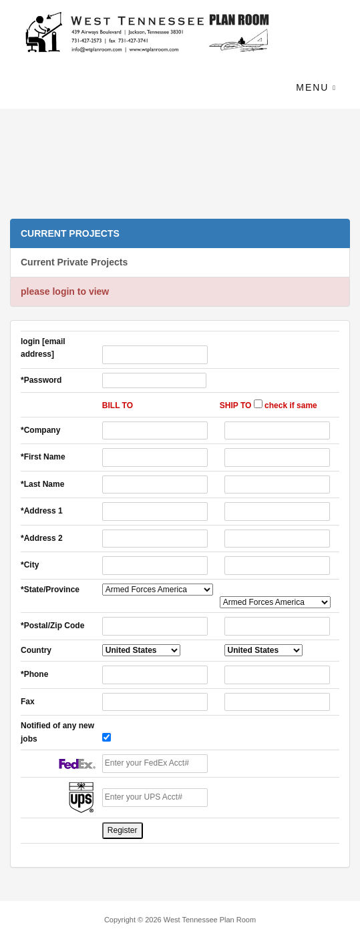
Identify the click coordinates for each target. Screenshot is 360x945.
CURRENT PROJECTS (70, 233)
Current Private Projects (74, 262)
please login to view (65, 291)
